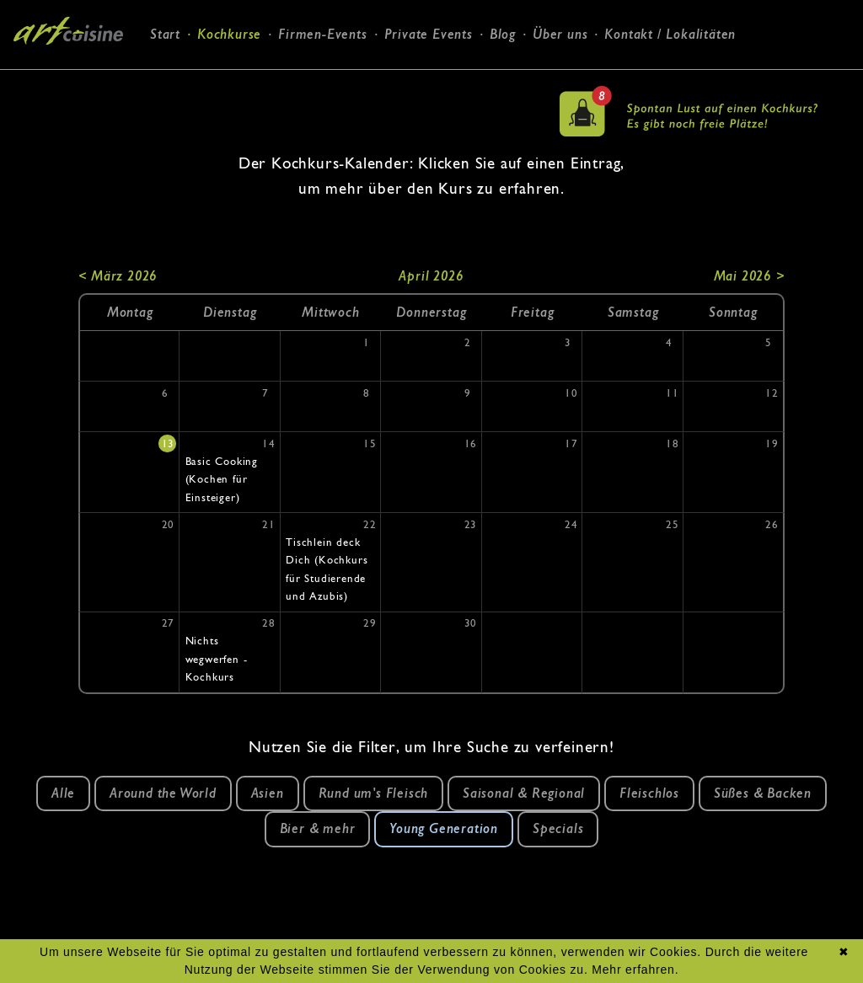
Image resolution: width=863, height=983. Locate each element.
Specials (558, 828)
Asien (267, 793)
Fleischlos (649, 793)
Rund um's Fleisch (374, 793)
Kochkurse (229, 34)
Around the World (163, 793)
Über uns (560, 34)
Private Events (428, 34)
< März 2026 (118, 276)
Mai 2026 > (749, 276)
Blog (503, 34)
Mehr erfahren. (635, 969)
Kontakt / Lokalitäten (670, 34)
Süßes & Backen (763, 793)
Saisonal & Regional (524, 793)
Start (165, 34)
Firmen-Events (322, 34)
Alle (63, 793)
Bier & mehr (318, 828)
